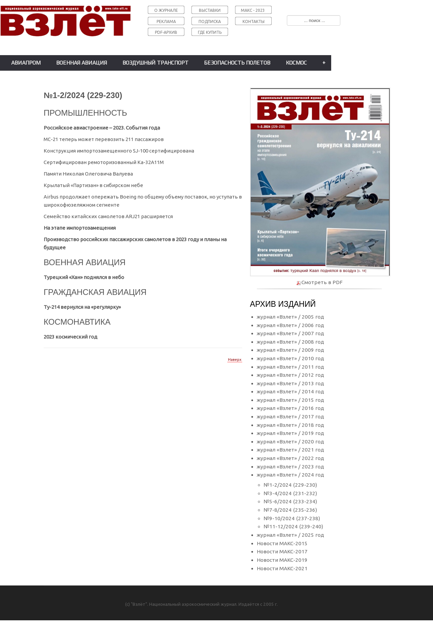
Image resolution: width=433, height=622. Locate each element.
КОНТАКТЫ (254, 21)
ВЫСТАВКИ (210, 10)
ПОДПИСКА (210, 21)
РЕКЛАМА (166, 21)
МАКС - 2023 (253, 10)
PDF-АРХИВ (166, 32)
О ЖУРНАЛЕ (166, 10)
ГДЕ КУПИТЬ (210, 32)
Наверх (235, 360)
